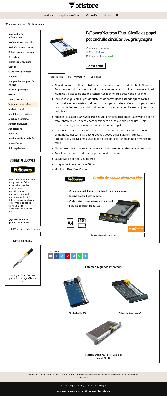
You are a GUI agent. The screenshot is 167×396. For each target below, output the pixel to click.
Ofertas (107, 15)
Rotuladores (15, 143)
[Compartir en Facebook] (56, 256)
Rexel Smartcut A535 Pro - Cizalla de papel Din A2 (103, 337)
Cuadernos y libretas (19, 71)
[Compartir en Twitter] (62, 256)
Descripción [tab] (57, 76)
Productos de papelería (21, 138)
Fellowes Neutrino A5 (130, 294)
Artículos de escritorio (20, 47)
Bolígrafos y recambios (21, 52)
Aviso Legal (100, 385)
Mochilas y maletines (20, 113)
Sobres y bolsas (16, 148)
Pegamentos (15, 128)
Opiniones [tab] (96, 76)
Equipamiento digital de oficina (21, 83)
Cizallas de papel (36, 24)
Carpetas (13, 56)
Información (91, 15)
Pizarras (13, 133)
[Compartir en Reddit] (73, 256)
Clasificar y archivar (19, 61)
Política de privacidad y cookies (76, 385)
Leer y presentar (17, 99)
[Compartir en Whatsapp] (79, 256)
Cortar (12, 66)
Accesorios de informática (15, 35)
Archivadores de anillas (21, 42)
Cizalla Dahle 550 (77, 294)
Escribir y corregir (18, 89)
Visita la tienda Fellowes (25, 228)
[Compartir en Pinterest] (67, 256)
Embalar (13, 76)
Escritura (48, 15)
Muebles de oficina (18, 118)
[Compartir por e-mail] (50, 256)
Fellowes (100, 52)
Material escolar (17, 109)
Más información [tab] (76, 76)
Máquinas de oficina (69, 15)
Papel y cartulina (18, 123)
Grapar (12, 94)
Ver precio (95, 65)
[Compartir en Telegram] (85, 256)
